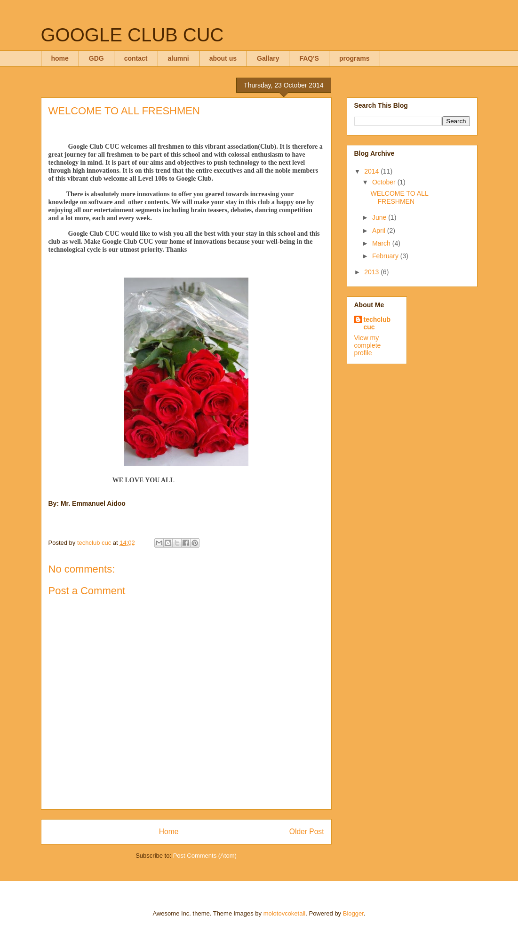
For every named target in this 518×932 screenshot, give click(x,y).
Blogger (353, 913)
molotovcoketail (284, 913)
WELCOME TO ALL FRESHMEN (399, 197)
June (380, 217)
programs (354, 58)
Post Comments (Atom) (205, 855)
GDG (96, 58)
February (386, 256)
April (379, 230)
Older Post (306, 832)
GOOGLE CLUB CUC (132, 34)
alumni (178, 58)
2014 (372, 171)
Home (169, 832)
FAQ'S (309, 58)
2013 (372, 272)
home (60, 58)
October (385, 182)
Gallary (268, 58)
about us (223, 58)
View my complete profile (367, 345)
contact (136, 58)
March (382, 243)
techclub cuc (377, 323)
